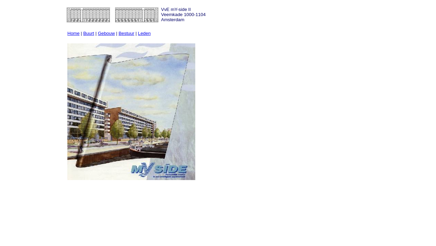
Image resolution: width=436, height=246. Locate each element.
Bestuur (126, 33)
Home (73, 33)
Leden (144, 33)
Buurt (88, 33)
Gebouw (106, 33)
